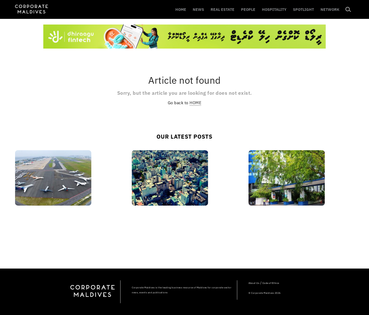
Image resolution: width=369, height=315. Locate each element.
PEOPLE (248, 9)
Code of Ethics (270, 283)
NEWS (198, 9)
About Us (254, 283)
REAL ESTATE (222, 9)
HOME (180, 9)
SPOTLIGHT (303, 9)
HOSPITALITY (274, 9)
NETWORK (330, 9)
